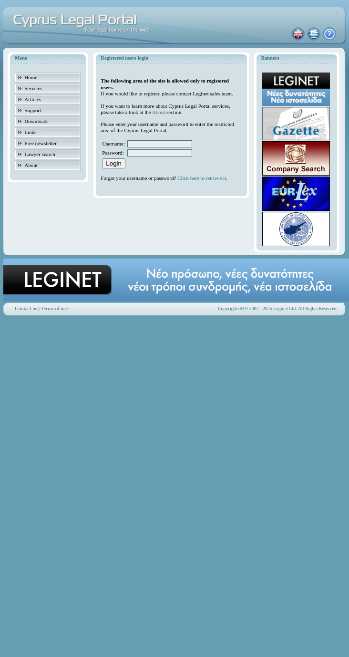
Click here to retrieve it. (202, 178)
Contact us (26, 308)
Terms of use (54, 308)
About (158, 112)
